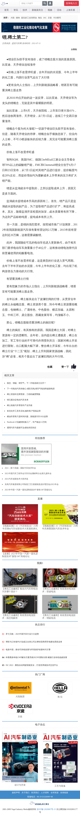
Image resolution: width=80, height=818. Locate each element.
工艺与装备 (60, 786)
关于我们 (25, 793)
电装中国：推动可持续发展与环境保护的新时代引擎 (28, 650)
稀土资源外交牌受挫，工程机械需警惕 (23, 394)
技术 (25, 10)
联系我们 (35, 793)
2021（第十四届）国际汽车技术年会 (20, 468)
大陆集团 (20, 696)
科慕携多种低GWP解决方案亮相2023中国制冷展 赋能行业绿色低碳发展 (36, 657)
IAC (45, 18)
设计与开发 (20, 785)
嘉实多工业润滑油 (29, 18)
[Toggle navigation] (7, 3)
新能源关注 (37, 10)
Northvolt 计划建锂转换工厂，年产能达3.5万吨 (27, 422)
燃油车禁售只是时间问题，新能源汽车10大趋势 (27, 416)
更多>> (5, 498)
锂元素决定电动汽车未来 (17, 400)
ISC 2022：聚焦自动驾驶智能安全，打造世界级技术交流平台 (32, 665)
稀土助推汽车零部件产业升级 (19, 405)
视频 (50, 10)
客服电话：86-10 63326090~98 (40, 797)
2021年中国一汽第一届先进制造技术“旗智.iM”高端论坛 (28, 490)
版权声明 (16, 793)
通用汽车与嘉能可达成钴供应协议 (21, 428)
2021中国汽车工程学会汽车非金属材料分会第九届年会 (28, 473)
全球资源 (54, 793)
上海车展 (70, 10)
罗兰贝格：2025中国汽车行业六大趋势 (22, 634)
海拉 (40, 18)
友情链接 (64, 793)
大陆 (12, 18)
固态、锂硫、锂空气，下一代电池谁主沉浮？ (26, 383)
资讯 (15, 10)
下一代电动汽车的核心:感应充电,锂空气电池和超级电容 (31, 389)
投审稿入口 (71, 3)
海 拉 (59, 697)
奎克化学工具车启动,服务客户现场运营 (24, 411)
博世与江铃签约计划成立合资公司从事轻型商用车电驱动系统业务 (34, 642)
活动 (59, 10)
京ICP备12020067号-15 (46, 809)
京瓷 (50, 18)
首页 (6, 10)
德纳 (18, 18)
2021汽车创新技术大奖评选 (16, 479)
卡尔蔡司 (57, 18)
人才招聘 (45, 793)
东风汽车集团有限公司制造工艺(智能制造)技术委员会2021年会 (32, 484)
